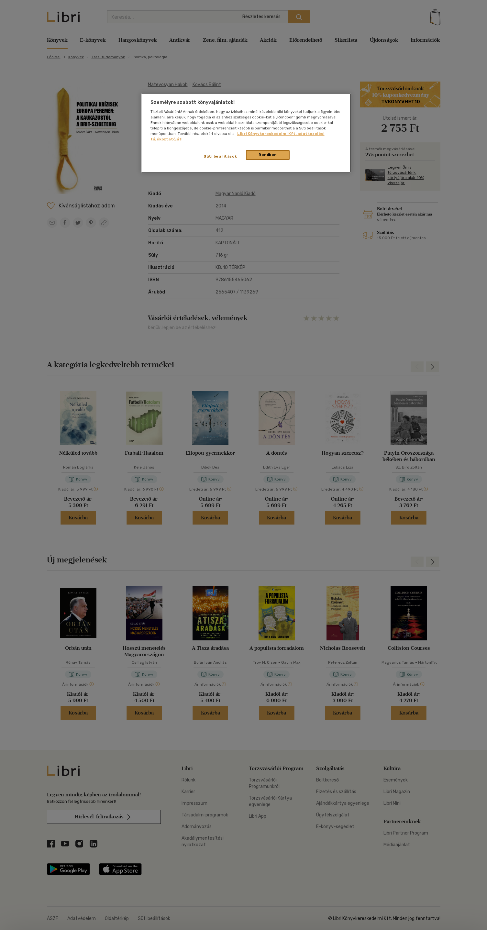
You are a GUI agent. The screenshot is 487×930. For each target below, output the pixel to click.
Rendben (268, 154)
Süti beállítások (220, 156)
